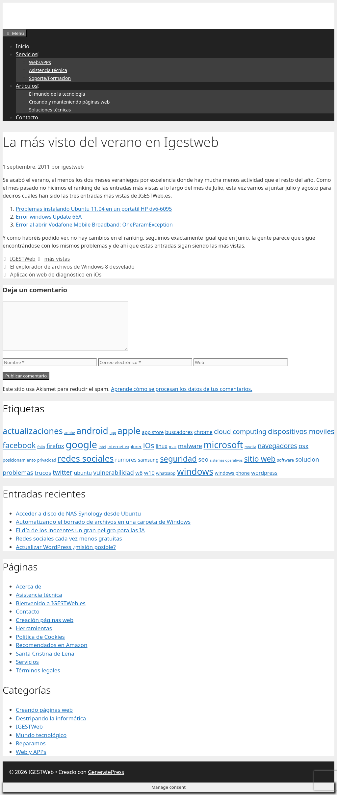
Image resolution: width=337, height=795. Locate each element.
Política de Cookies (40, 636)
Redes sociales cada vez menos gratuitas (69, 538)
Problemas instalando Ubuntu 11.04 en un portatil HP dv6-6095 (94, 208)
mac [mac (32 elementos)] (172, 446)
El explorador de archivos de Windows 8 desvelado (72, 266)
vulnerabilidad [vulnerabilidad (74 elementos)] (113, 472)
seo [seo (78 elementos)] (203, 459)
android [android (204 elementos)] (92, 431)
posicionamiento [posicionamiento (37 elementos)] (19, 460)
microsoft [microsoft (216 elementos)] (223, 445)
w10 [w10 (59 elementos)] (149, 472)
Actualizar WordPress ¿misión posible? (66, 547)
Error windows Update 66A (49, 216)
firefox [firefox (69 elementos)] (55, 446)
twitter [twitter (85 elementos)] (62, 472)
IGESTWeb (23, 258)
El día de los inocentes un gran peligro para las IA (80, 530)
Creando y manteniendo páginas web (69, 102)
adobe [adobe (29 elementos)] (69, 432)
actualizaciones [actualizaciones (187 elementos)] (33, 431)
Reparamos (31, 743)
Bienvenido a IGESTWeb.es (51, 603)
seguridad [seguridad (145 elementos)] (178, 458)
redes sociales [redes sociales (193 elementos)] (86, 458)
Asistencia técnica (48, 70)
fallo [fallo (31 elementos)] (41, 446)
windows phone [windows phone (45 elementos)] (232, 473)
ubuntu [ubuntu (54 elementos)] (83, 472)
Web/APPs (40, 62)
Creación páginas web (44, 620)
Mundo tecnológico (41, 735)
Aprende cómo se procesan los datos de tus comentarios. (181, 389)
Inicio (22, 46)
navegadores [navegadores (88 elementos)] (277, 445)
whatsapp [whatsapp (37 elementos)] (165, 473)
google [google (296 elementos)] (81, 444)
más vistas (57, 258)
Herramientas (34, 628)
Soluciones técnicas (50, 110)
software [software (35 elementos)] (285, 460)
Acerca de (28, 586)
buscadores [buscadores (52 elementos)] (179, 432)
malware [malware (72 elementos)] (190, 446)
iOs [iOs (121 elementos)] (148, 445)
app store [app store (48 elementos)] (153, 432)
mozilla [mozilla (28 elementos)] (250, 447)
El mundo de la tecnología (57, 94)
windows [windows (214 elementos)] (195, 471)
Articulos (29, 85)
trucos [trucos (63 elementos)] (43, 472)
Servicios (29, 54)
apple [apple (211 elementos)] (129, 430)
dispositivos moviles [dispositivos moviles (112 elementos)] (301, 431)
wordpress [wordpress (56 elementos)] (264, 472)
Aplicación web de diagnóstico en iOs (56, 274)
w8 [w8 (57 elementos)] (139, 472)
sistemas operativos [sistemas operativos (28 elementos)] (226, 460)
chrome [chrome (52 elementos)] (203, 432)
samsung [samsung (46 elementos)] (148, 459)
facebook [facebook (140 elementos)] (19, 445)
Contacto (27, 117)
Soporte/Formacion (50, 78)
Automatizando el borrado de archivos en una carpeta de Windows (103, 521)
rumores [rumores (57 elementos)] (126, 459)
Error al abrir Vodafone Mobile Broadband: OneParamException (94, 224)
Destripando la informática (51, 718)
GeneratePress (106, 772)
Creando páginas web (44, 709)
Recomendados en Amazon (51, 645)
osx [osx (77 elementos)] (303, 446)
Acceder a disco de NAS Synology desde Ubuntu (78, 513)
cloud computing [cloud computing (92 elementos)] (240, 431)
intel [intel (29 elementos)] (102, 446)
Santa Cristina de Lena (45, 653)
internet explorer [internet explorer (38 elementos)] (125, 446)
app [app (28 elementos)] (113, 432)
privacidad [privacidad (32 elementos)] (46, 460)
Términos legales (38, 670)
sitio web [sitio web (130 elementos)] (260, 459)
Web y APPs (31, 752)
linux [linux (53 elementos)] (162, 446)
